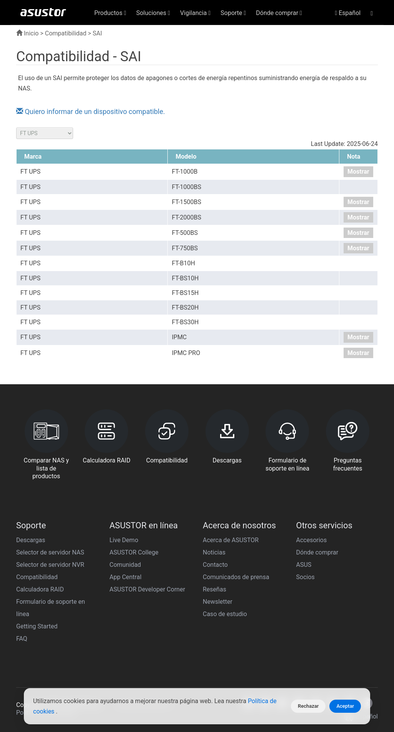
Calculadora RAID (40, 589)
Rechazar (308, 706)
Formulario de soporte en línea (50, 608)
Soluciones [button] (153, 13)
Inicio (27, 33)
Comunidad (125, 564)
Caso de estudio (225, 614)
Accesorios (311, 540)
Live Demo (124, 540)
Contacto (215, 564)
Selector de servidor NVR (50, 564)
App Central (126, 577)
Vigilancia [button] (195, 13)
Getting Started (37, 626)
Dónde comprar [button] (279, 13)
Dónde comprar (317, 552)
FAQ (21, 638)
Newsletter (217, 601)
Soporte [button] (233, 13)
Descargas (30, 540)
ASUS (304, 564)
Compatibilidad (66, 33)
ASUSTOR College (134, 552)
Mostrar (358, 171)
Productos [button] (110, 13)
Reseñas (214, 589)
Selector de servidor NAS (50, 552)
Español (348, 13)
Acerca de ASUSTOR (231, 540)
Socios (305, 577)
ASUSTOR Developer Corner (147, 589)
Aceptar (345, 706)
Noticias (214, 552)
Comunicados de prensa (236, 577)
